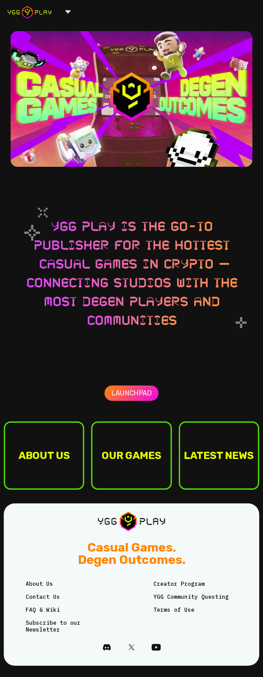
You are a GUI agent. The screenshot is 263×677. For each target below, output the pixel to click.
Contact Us (43, 596)
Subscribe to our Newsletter (53, 626)
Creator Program (179, 583)
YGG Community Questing (191, 596)
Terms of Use (174, 609)
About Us (39, 583)
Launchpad (131, 393)
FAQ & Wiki (43, 609)
